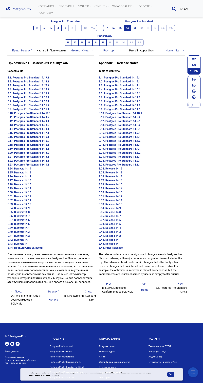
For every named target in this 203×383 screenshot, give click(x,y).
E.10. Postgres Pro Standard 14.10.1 (29, 113)
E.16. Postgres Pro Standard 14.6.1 (28, 136)
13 (65, 28)
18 (68, 42)
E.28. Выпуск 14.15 (19, 184)
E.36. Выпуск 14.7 (18, 216)
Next (177, 50)
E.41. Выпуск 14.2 (18, 235)
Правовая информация (15, 357)
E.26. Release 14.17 (110, 176)
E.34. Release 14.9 (110, 208)
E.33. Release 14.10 (110, 204)
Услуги (83, 6)
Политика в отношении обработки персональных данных (21, 361)
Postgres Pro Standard (139, 21)
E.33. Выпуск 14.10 (19, 204)
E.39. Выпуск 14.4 (18, 228)
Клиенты (100, 6)
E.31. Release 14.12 (110, 196)
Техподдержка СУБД (159, 346)
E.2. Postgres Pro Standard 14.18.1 (28, 81)
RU (181, 8)
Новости (143, 6)
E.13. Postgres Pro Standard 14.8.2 (28, 125)
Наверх (25, 50)
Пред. (15, 50)
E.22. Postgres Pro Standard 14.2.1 (28, 160)
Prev (106, 50)
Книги (102, 356)
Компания (46, 6)
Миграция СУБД (157, 351)
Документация (106, 346)
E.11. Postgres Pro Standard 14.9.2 (28, 117)
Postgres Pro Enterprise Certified (67, 367)
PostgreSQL (104, 36)
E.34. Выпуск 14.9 (18, 208)
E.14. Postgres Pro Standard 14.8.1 (28, 129)
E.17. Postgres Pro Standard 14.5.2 (28, 140)
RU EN (194, 71)
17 (37, 28)
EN (186, 8)
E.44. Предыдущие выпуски (25, 247)
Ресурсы (44, 13)
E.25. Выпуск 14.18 (19, 172)
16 (43, 28)
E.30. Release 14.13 (110, 192)
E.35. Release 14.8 (110, 212)
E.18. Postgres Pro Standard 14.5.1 (28, 144)
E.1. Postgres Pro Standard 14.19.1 (28, 77)
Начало (75, 50)
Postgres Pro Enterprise (65, 21)
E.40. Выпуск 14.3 (18, 231)
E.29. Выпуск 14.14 (19, 188)
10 (85, 28)
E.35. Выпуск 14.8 (18, 212)
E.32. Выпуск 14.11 (19, 200)
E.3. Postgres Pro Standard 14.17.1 (28, 85)
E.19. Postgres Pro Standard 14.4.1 (28, 148)
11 (78, 28)
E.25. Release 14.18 (110, 172)
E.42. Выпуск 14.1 (18, 239)
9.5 (171, 28)
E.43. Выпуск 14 (17, 243)
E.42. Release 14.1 (110, 239)
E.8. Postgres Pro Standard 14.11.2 (28, 105)
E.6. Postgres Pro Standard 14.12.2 (28, 97)
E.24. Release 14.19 (110, 168)
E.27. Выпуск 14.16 (19, 180)
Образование (122, 6)
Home (169, 50)
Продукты (66, 6)
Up (112, 50)
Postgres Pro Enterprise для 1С (65, 362)
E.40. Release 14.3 (110, 231)
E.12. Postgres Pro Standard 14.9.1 (28, 121)
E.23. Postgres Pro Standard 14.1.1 (28, 164)
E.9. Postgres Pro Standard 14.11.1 (28, 109)
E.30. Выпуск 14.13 (19, 192)
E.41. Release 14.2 (110, 235)
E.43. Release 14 (109, 243)
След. (85, 50)
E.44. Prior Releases (111, 247)
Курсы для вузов (107, 367)
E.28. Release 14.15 (110, 184)
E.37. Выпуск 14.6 (18, 220)
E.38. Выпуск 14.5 (18, 224)
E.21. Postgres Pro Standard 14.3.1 (28, 156)
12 (72, 28)
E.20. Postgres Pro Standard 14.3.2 (28, 152)
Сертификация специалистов (114, 362)
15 (50, 28)
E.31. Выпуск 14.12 (19, 196)
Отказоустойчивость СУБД (162, 362)
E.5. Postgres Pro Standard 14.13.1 (28, 93)
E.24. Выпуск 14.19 (19, 168)
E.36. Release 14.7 (110, 216)
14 (57, 28)
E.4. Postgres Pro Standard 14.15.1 (28, 89)
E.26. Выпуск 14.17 (19, 176)
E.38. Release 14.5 (110, 224)
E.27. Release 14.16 (110, 180)
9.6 (93, 28)
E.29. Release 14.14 (110, 188)
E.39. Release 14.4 (110, 228)
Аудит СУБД (155, 356)
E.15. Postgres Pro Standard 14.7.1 (28, 133)
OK (170, 374)
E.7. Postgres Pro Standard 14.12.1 (28, 101)
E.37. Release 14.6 (110, 220)
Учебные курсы (107, 351)
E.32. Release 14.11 (110, 200)
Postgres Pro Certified (61, 351)
